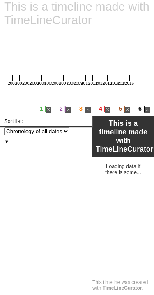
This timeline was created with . (120, 285)
